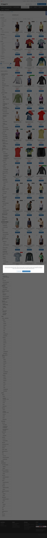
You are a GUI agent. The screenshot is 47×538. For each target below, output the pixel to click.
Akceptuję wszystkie (26, 271)
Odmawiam (19, 271)
